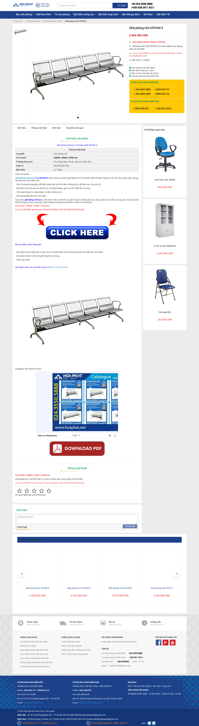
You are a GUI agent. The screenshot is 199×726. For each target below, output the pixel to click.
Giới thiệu (21, 128)
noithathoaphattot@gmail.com (91, 703)
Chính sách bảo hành (70, 641)
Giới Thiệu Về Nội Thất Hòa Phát (34, 654)
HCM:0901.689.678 (102, 723)
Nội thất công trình (108, 14)
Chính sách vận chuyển (71, 645)
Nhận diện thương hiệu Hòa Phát (34, 650)
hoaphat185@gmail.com (120, 665)
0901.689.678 (142, 108)
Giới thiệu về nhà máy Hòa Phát (33, 641)
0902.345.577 (121, 723)
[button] (33, 67)
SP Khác (148, 14)
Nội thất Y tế (163, 14)
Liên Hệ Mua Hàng (28, 645)
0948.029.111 (162, 94)
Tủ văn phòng (63, 14)
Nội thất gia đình (131, 14)
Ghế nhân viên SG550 (165, 179)
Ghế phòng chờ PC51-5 (161, 588)
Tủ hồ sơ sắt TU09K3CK (165, 245)
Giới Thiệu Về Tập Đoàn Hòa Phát (34, 658)
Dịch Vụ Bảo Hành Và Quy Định (74, 654)
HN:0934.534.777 (32, 723)
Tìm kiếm (120, 5)
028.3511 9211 (164, 108)
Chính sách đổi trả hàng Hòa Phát (76, 650)
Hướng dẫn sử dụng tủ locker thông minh (119, 641)
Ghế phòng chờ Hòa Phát (27, 178)
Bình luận (56, 128)
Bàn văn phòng (24, 14)
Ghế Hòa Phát (44, 14)
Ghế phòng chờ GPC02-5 (78, 588)
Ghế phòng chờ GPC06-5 (37, 588)
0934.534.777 (162, 89)
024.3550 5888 (143, 89)
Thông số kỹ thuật (39, 128)
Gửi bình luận (130, 526)
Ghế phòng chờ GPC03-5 (120, 588)
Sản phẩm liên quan (75, 128)
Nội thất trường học (84, 14)
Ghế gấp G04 (165, 312)
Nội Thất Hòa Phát (59, 267)
